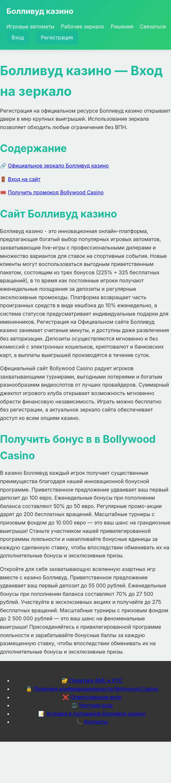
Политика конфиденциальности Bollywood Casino (95, 689)
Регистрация (57, 37)
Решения (122, 26)
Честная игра (96, 705)
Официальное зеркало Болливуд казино (58, 165)
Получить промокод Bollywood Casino (56, 192)
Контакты (96, 721)
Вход (18, 37)
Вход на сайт (24, 179)
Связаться (153, 26)
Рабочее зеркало (82, 26)
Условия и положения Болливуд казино (96, 713)
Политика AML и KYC (95, 680)
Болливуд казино (39, 11)
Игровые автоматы (30, 26)
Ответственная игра (96, 697)
